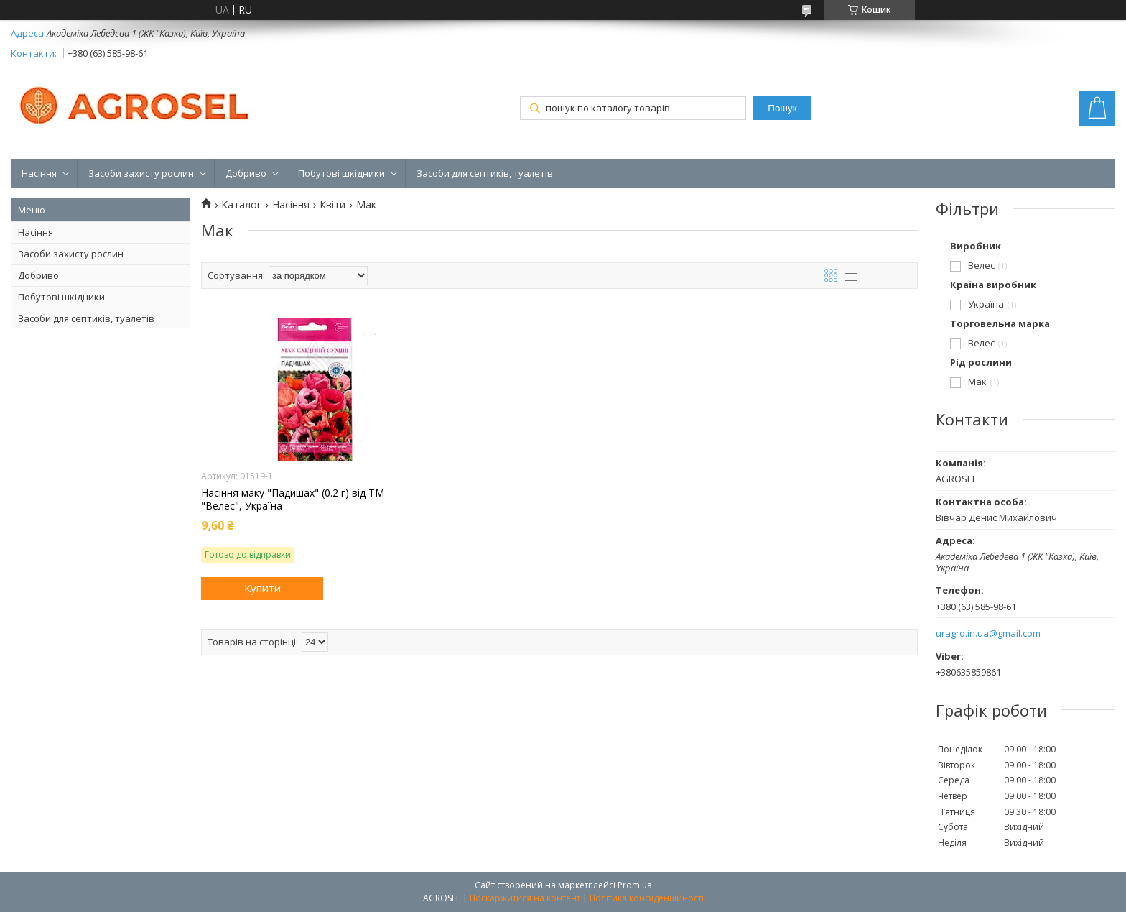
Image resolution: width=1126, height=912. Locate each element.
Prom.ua (635, 885)
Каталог (241, 204)
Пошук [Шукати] (782, 108)
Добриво (245, 173)
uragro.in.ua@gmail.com (988, 633)
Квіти (332, 204)
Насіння (39, 173)
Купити (262, 588)
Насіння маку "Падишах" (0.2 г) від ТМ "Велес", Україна (292, 499)
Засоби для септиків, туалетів (485, 173)
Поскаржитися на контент (525, 898)
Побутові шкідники (341, 173)
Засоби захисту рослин (141, 173)
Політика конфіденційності (647, 898)
